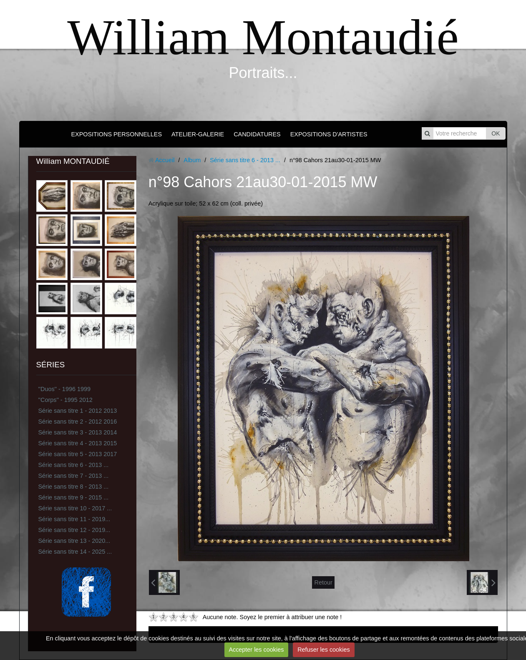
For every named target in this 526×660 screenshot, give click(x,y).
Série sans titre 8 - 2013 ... (73, 486)
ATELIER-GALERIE (197, 134)
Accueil (164, 160)
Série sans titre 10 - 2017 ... (75, 508)
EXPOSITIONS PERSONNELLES (116, 134)
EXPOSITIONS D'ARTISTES (328, 134)
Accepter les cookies (256, 649)
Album (192, 160)
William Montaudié (262, 37)
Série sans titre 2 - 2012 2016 (77, 421)
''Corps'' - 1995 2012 (65, 400)
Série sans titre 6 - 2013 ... (73, 465)
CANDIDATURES (257, 134)
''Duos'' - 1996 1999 (64, 389)
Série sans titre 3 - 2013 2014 (77, 432)
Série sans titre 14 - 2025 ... (75, 551)
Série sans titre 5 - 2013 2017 (77, 454)
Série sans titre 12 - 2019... (74, 530)
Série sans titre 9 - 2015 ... (73, 497)
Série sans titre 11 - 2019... (74, 519)
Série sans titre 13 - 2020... (74, 540)
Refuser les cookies (323, 649)
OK (495, 133)
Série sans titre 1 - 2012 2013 (77, 410)
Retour (323, 582)
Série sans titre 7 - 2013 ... (73, 475)
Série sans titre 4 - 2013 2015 (77, 443)
